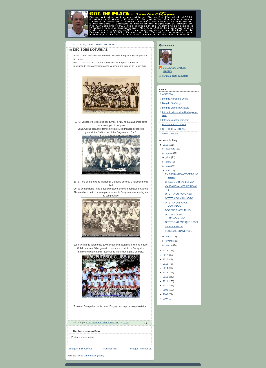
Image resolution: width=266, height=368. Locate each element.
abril (168, 170)
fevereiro (170, 241)
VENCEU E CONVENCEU (178, 231)
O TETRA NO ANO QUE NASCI (181, 222)
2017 (166, 255)
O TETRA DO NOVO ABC (178, 194)
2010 (166, 285)
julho (168, 157)
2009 (166, 290)
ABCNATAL (168, 94)
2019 (166, 145)
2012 (166, 277)
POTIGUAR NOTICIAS (174, 124)
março (169, 236)
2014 (166, 268)
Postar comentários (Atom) (90, 355)
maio (168, 166)
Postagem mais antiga (140, 348)
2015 (166, 264)
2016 (166, 259)
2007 (166, 298)
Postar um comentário (82, 337)
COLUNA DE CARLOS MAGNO (174, 70)
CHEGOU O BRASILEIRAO (179, 182)
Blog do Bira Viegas (172, 103)
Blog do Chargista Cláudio (175, 108)
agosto (169, 153)
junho (169, 161)
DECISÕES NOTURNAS (178, 210)
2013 (166, 272)
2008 (166, 294)
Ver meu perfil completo (175, 76)
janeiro (169, 245)
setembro (171, 148)
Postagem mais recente (80, 348)
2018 (166, 250)
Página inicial (110, 348)
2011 (166, 281)
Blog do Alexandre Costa (175, 99)
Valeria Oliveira (170, 133)
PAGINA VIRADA (174, 226)
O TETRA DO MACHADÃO (179, 198)
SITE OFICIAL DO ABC (174, 129)
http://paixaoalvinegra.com (175, 120)
